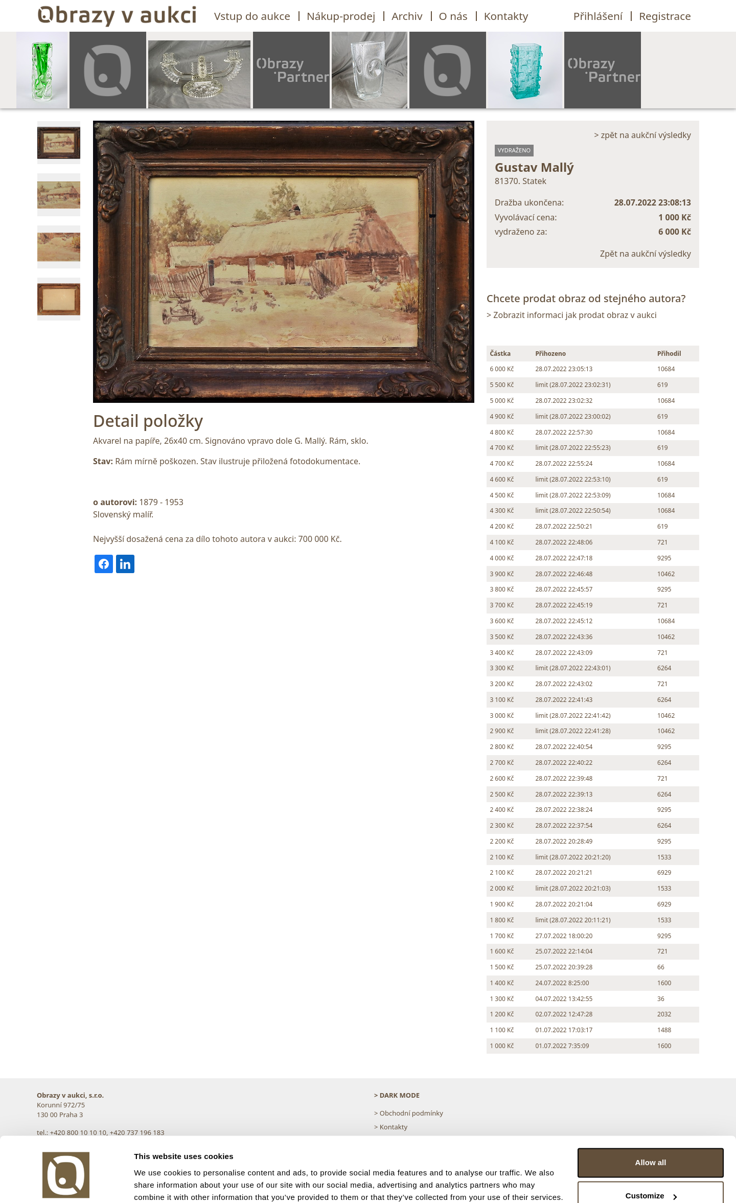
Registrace (665, 16)
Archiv (407, 16)
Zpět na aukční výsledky (645, 253)
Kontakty (506, 16)
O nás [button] (453, 16)
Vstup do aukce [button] (252, 16)
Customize (651, 1153)
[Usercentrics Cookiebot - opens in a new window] (66, 1183)
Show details (157, 1182)
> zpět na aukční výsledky (642, 135)
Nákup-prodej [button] (341, 16)
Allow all (650, 1120)
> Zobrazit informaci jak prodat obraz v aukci (572, 315)
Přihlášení (598, 16)
